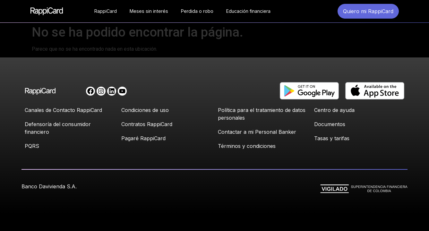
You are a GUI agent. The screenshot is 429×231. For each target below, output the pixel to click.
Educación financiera (248, 11)
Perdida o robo (197, 11)
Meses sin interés (149, 11)
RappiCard (105, 11)
